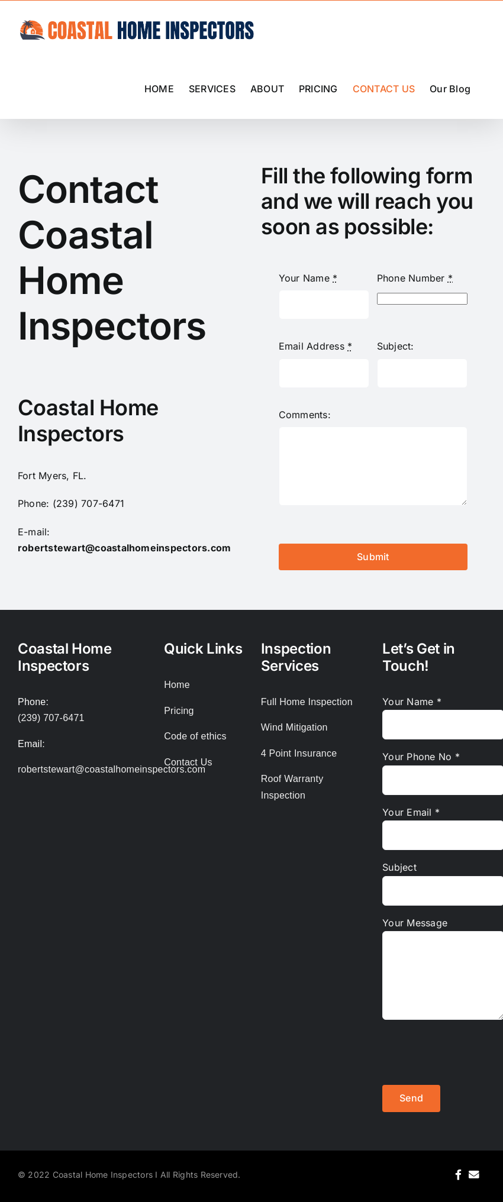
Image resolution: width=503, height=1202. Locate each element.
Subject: (395, 346)
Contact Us (188, 762)
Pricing (179, 711)
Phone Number (415, 278)
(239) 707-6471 (88, 503)
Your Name (308, 278)
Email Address (316, 346)
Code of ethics (195, 736)
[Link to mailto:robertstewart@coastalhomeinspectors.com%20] (474, 1174)
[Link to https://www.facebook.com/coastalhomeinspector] (458, 1174)
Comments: (305, 415)
